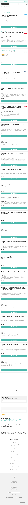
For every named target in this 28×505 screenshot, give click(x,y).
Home (2, 6)
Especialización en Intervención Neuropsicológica (10, 330)
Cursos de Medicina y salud (14, 463)
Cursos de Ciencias (13, 445)
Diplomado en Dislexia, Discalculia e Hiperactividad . (11, 169)
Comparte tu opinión (14, 411)
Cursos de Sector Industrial (13, 469)
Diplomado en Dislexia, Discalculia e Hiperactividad (11, 140)
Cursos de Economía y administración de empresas (14, 454)
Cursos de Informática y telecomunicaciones (14, 459)
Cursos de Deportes (14, 451)
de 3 (16, 390)
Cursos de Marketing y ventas (14, 460)
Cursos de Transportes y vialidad (13, 471)
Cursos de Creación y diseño (14, 448)
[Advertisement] (14, 381)
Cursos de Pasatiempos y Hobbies (13, 465)
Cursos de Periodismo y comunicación (14, 466)
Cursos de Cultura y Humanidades (13, 450)
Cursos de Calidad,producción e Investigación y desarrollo (14, 444)
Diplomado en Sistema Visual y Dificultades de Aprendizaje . (12, 316)
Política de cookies (14, 484)
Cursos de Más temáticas (13, 462)
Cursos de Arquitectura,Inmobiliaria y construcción (14, 442)
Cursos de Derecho (13, 453)
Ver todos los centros (14, 490)
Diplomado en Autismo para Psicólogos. (8, 303)
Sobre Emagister (14, 476)
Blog (14, 477)
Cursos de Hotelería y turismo (14, 456)
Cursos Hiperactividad (7, 6)
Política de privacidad (14, 483)
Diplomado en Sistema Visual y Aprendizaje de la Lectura (12, 360)
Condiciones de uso (14, 482)
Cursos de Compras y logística (14, 447)
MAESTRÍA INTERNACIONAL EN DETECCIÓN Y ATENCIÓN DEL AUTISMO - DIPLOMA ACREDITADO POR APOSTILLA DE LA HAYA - (12, 107)
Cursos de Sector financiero (14, 468)
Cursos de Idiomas (13, 457)
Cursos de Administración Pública (13, 441)
